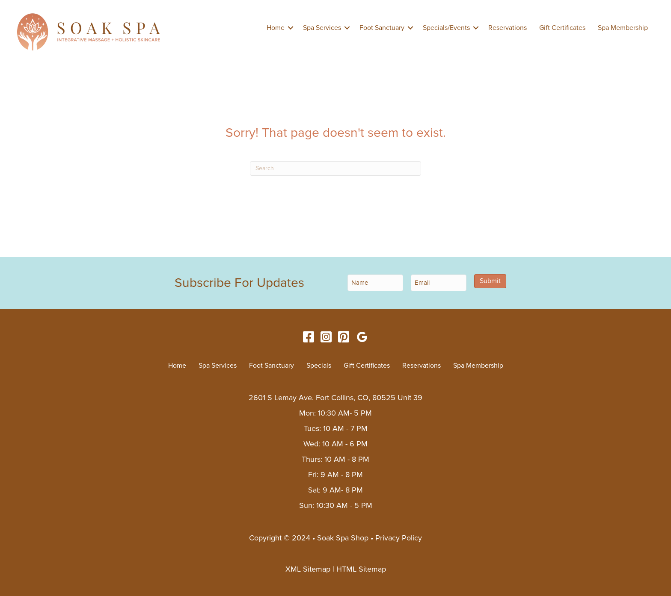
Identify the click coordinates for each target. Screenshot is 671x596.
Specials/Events (446, 28)
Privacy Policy (398, 538)
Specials (318, 365)
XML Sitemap (307, 569)
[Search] (335, 168)
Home (276, 28)
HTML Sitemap (361, 569)
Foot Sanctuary (381, 28)
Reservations (507, 28)
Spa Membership (623, 28)
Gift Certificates (562, 28)
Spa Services (322, 28)
